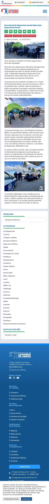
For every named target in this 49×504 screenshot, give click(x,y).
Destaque (8, 35)
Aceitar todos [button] (26, 499)
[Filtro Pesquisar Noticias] (24, 220)
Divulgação (17, 35)
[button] (44, 11)
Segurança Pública (29, 35)
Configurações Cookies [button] (11, 499)
